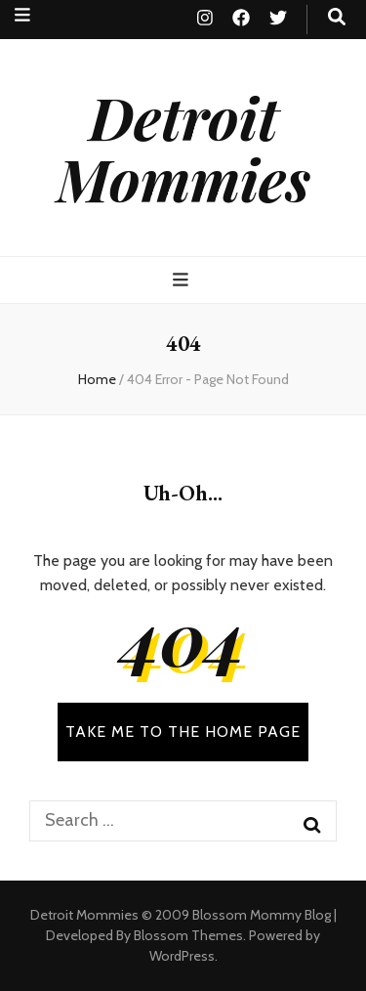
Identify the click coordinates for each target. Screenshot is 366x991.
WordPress (182, 956)
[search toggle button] (337, 17)
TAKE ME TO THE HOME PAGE (183, 731)
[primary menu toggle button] (183, 280)
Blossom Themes (188, 935)
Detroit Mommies (183, 147)
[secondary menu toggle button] (22, 15)
